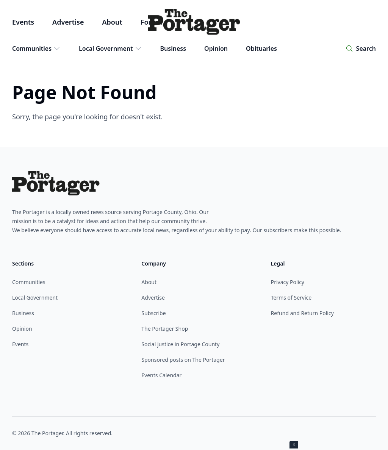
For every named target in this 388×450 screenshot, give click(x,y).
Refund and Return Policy (302, 313)
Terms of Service (291, 297)
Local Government (110, 48)
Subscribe (153, 313)
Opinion (216, 48)
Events (23, 22)
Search (366, 48)
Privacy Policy (287, 282)
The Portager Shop (164, 328)
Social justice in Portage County (180, 344)
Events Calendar (161, 375)
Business (173, 48)
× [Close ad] (294, 444)
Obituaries (261, 48)
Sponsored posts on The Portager (183, 359)
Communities (36, 48)
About (112, 22)
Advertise (68, 22)
